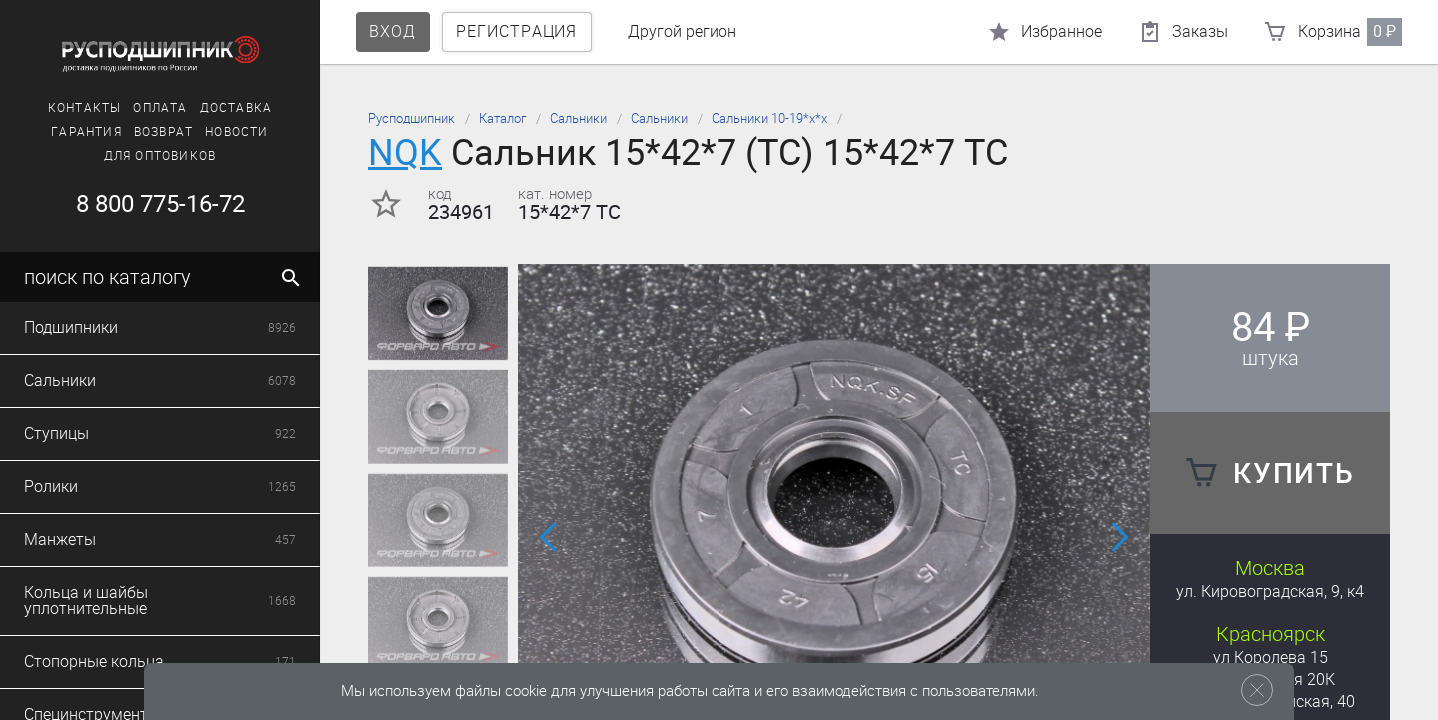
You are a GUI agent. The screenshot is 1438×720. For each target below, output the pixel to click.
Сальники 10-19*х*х (769, 118)
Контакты (85, 108)
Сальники (578, 118)
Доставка (236, 108)
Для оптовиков (160, 156)
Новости (236, 132)
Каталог (502, 118)
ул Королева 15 (1270, 657)
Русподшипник (411, 118)
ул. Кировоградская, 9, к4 (1270, 591)
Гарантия (86, 132)
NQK (405, 152)
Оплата (160, 108)
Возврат (163, 132)
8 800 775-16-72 (160, 204)
